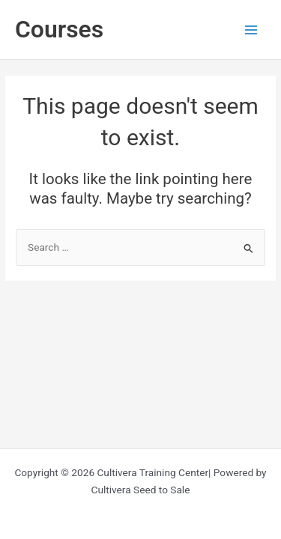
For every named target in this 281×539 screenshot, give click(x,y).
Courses (59, 29)
